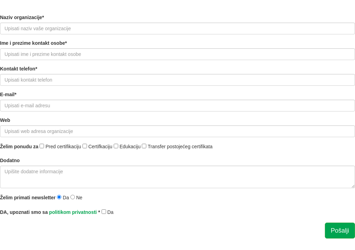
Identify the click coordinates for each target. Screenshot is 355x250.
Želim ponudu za (19, 146)
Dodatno (10, 160)
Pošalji (340, 230)
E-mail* (8, 94)
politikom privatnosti (73, 212)
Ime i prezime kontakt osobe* (33, 43)
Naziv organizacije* (22, 17)
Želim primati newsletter (27, 197)
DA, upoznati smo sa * (50, 212)
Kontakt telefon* (18, 69)
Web (5, 120)
